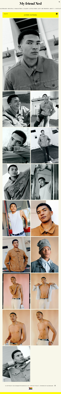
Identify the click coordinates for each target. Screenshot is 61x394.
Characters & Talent (21, 8)
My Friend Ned (30, 4)
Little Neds (33, 8)
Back (5, 13)
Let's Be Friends (43, 8)
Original (11, 8)
